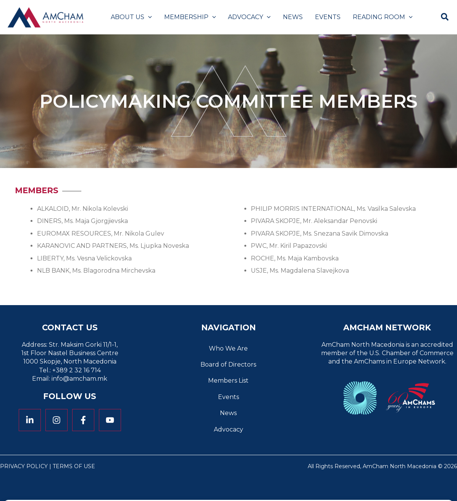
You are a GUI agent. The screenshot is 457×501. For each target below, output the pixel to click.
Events (228, 397)
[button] (148, 17)
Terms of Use (74, 466)
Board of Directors (228, 364)
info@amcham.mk (79, 378)
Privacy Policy (24, 466)
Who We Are (228, 348)
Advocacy (228, 429)
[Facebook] (83, 420)
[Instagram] (56, 420)
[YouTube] (110, 420)
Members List (228, 380)
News (228, 413)
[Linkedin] (30, 420)
